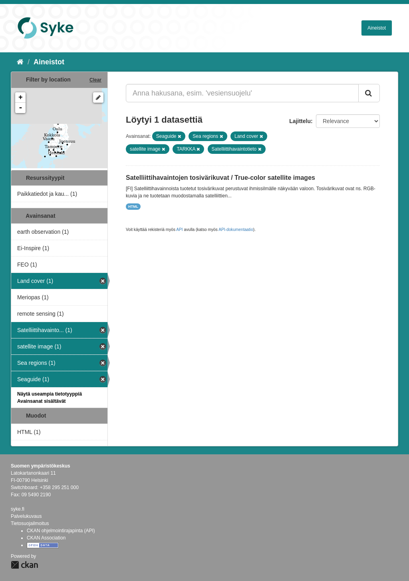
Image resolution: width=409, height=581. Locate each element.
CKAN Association (46, 538)
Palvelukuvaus (26, 516)
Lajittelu (300, 121)
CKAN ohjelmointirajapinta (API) (61, 530)
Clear (95, 80)
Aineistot (376, 28)
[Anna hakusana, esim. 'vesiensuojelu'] (242, 93)
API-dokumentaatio (235, 229)
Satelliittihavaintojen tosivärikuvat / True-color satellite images (220, 177)
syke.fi (17, 509)
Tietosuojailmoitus (30, 523)
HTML (133, 207)
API (179, 229)
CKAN (24, 565)
